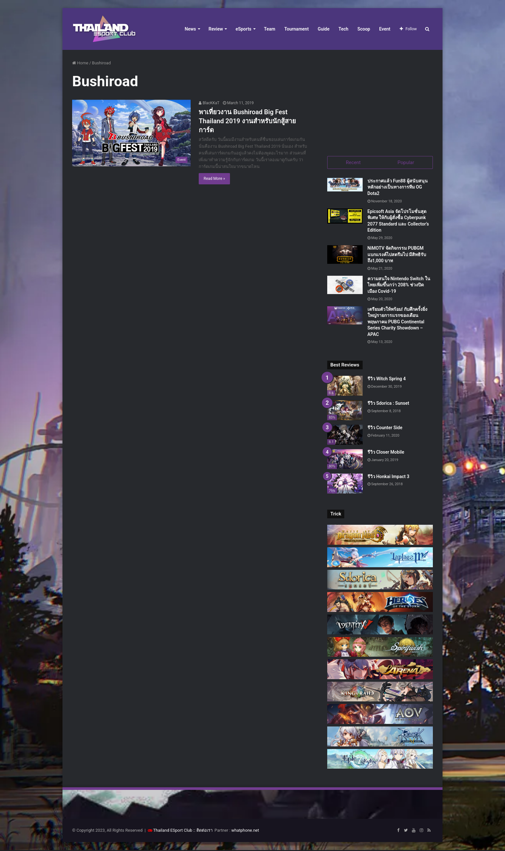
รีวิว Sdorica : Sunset (388, 404)
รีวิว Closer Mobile (385, 452)
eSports (243, 29)
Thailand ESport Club (172, 831)
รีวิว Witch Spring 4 (386, 379)
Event (384, 29)
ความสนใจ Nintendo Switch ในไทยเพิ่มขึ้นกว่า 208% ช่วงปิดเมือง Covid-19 (398, 285)
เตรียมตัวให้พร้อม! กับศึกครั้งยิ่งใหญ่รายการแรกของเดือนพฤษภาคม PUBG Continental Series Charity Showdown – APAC (397, 322)
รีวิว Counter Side (385, 428)
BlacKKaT (209, 103)
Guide (323, 29)
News (190, 29)
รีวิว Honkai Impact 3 (388, 477)
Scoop (363, 29)
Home (80, 62)
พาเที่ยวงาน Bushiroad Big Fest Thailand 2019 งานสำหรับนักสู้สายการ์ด (247, 121)
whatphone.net (245, 831)
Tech (343, 29)
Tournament (296, 29)
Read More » (214, 178)
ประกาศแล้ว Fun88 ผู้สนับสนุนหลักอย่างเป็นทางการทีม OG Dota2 (397, 188)
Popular (405, 162)
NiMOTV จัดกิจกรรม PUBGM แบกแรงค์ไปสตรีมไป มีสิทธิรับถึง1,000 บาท (396, 255)
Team (269, 29)
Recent (353, 162)
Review (216, 29)
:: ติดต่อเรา (203, 831)
